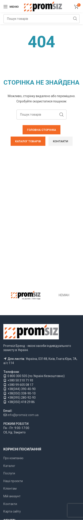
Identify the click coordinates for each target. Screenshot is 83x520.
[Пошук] (41, 18)
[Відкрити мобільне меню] (11, 6)
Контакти (10, 504)
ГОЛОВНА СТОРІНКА (41, 129)
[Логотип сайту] (43, 6)
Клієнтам (10, 488)
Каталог (9, 466)
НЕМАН (64, 295)
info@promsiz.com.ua (23, 415)
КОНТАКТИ (60, 141)
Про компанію (13, 458)
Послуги (9, 473)
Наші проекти (13, 481)
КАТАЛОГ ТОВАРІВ (28, 141)
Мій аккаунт (12, 496)
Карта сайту (12, 511)
